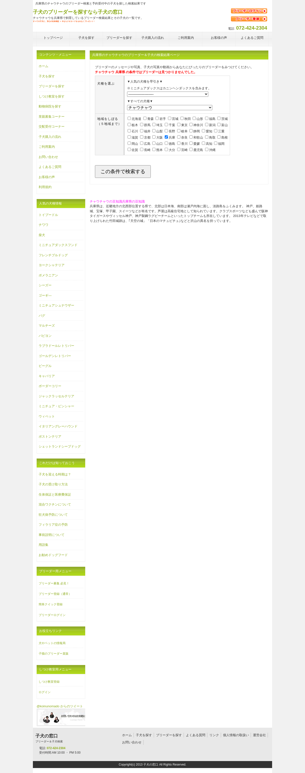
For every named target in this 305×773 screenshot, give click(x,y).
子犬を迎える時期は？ (55, 474)
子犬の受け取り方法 (53, 484)
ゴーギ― (45, 295)
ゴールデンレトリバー (55, 356)
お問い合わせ (48, 157)
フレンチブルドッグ (53, 255)
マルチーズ (47, 325)
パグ (42, 315)
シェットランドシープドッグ (60, 446)
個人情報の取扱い (236, 735)
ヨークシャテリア (52, 265)
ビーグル (45, 366)
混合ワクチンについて (55, 504)
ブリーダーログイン (52, 615)
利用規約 (45, 187)
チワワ (43, 225)
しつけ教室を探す (52, 96)
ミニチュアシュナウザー (56, 305)
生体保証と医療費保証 (55, 494)
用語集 (43, 545)
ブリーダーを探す (52, 86)
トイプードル (48, 215)
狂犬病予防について (53, 514)
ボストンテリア (50, 436)
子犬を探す (47, 76)
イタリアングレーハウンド (58, 426)
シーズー (45, 285)
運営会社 (259, 735)
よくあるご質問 (50, 167)
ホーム (43, 66)
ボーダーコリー (50, 386)
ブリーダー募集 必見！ (54, 583)
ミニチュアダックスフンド (58, 245)
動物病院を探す (50, 106)
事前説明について (52, 535)
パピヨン (45, 336)
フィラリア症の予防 (53, 524)
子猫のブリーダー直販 (54, 653)
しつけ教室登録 (49, 681)
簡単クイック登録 (51, 604)
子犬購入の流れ (50, 137)
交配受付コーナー (52, 126)
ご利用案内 (47, 147)
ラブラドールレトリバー (56, 346)
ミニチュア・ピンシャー (56, 406)
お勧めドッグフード (53, 555)
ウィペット (47, 416)
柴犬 (42, 235)
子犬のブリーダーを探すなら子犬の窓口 (78, 12)
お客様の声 (47, 177)
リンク (214, 735)
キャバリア (47, 376)
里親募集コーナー (52, 116)
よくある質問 (195, 735)
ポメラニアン (48, 275)
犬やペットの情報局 (52, 643)
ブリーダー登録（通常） (55, 594)
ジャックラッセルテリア (56, 396)
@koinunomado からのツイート (60, 706)
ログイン (45, 692)
